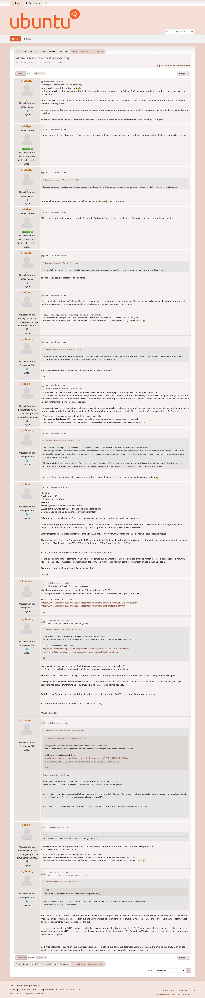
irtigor (28, 126)
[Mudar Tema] (46, 3)
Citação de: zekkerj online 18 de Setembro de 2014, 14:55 (64, 881)
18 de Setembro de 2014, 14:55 (59, 827)
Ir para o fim (20, 73)
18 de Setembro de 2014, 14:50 (59, 723)
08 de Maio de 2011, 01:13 (56, 256)
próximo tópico (182, 65)
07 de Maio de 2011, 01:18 (53, 82)
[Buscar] (177, 32)
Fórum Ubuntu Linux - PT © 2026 (179, 990)
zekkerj (28, 292)
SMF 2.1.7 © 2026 (18, 993)
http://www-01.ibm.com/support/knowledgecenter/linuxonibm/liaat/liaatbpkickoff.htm (83, 605)
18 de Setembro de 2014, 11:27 (59, 583)
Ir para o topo (21, 957)
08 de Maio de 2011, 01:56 (56, 295)
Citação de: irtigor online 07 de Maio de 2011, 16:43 (63, 263)
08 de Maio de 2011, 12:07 (56, 385)
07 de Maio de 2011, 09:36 (56, 129)
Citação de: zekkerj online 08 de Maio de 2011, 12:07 (63, 440)
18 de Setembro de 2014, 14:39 (59, 620)
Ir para (149, 970)
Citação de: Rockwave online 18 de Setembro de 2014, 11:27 (66, 629)
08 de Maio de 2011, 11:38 (56, 342)
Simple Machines (36, 993)
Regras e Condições (171, 994)
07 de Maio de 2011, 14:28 (56, 173)
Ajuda (159, 994)
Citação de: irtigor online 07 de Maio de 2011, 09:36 (63, 180)
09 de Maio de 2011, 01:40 (56, 433)
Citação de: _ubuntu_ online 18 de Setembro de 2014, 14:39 (65, 730)
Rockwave (28, 581)
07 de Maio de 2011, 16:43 (56, 212)
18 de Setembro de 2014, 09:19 (57, 487)
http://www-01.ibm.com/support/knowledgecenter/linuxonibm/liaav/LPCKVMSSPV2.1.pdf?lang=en (89, 602)
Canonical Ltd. (75, 989)
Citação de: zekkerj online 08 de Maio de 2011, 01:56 (63, 349)
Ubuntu (62, 989)
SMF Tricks (38, 985)
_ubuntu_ (28, 80)
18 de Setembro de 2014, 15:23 (59, 873)
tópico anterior (164, 65)
